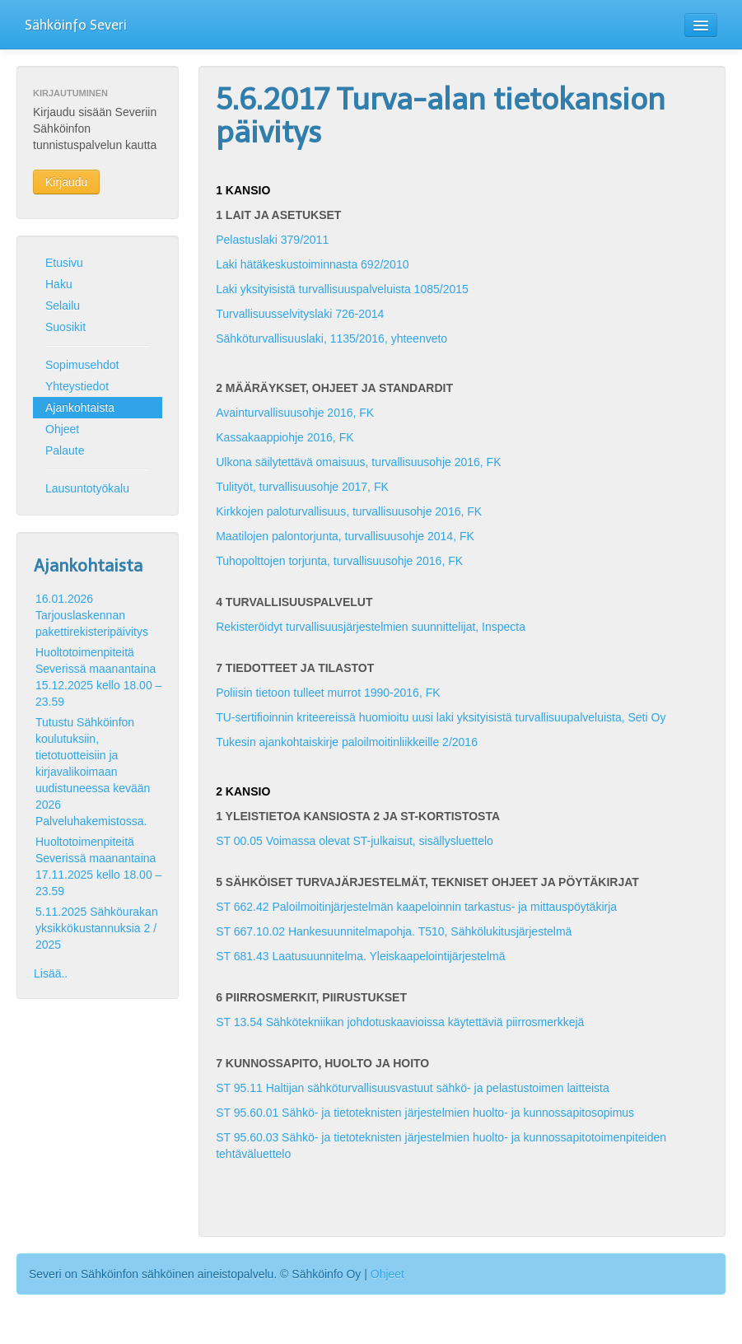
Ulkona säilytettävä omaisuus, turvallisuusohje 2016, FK (358, 462)
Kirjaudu (66, 182)
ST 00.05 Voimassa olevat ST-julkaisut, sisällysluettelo (354, 840)
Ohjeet (62, 429)
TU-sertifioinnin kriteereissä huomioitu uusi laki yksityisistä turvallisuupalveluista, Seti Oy (440, 717)
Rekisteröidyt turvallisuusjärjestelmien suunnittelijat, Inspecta (370, 626)
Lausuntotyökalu (87, 488)
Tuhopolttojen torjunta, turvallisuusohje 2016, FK (339, 560)
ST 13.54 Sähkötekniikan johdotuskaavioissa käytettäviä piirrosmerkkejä (400, 1022)
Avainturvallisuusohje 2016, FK (295, 412)
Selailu (62, 305)
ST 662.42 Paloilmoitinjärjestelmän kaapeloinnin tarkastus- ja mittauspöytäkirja (416, 906)
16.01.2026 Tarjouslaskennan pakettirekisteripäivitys (91, 615)
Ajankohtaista (79, 407)
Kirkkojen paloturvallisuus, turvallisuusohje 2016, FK (349, 511)
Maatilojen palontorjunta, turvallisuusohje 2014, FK (345, 536)
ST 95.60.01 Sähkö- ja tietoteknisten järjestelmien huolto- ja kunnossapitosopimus (425, 1112)
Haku (58, 284)
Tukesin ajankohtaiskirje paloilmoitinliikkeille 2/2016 (347, 742)
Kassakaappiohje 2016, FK (284, 437)
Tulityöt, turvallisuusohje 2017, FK (302, 486)
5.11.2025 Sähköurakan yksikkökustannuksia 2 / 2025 (96, 928)
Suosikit (65, 327)
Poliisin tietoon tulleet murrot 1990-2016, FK (328, 692)
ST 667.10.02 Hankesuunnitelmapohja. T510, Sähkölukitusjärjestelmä (394, 931)
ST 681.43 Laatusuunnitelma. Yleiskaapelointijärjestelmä (360, 956)
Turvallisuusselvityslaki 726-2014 (300, 313)
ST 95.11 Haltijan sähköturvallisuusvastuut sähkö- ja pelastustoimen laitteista (412, 1087)
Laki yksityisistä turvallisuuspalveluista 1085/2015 (342, 289)
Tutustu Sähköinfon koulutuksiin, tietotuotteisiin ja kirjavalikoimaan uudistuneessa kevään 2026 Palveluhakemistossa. (92, 772)
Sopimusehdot (82, 364)
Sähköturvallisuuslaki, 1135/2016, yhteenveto (331, 338)
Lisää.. (51, 973)
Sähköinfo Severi (76, 25)
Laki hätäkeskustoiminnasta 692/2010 (312, 264)
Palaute (64, 450)
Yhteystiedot (77, 386)
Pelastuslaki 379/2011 (272, 239)
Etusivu (64, 262)
